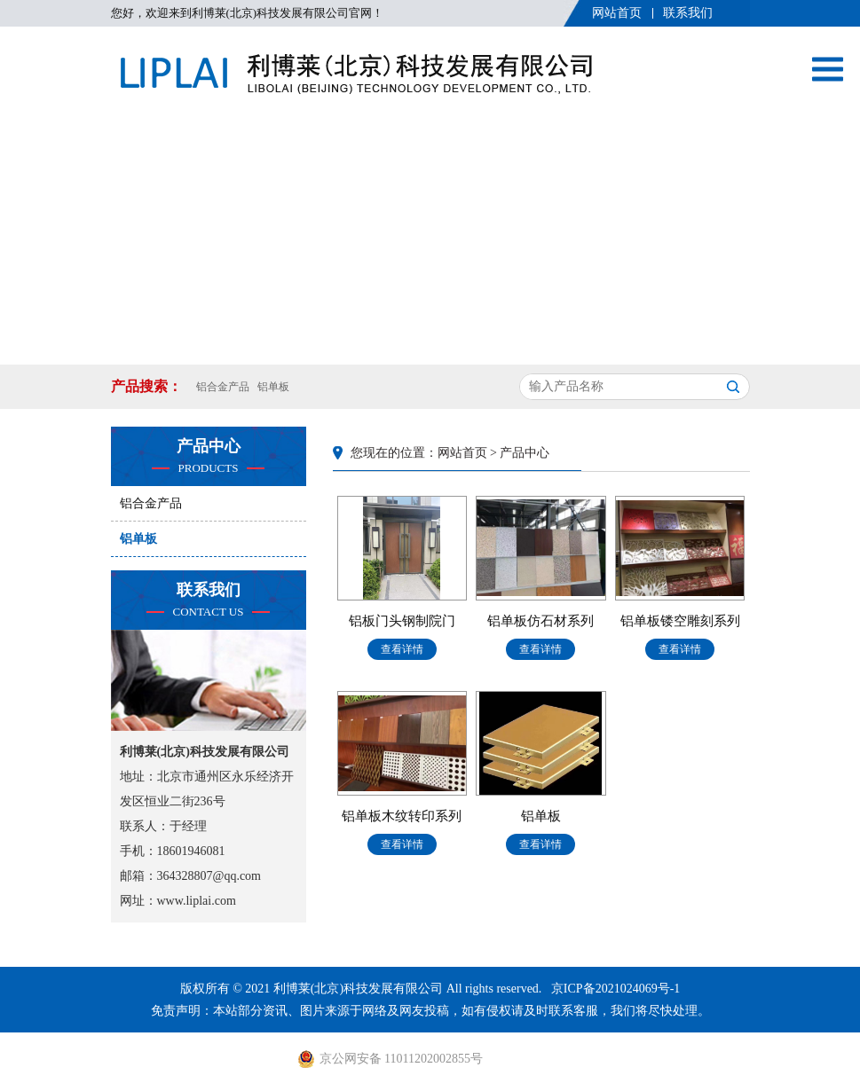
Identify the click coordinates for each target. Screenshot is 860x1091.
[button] (416, 346)
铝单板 (273, 387)
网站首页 (617, 13)
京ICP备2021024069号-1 (615, 988)
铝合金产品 (222, 387)
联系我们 (688, 13)
